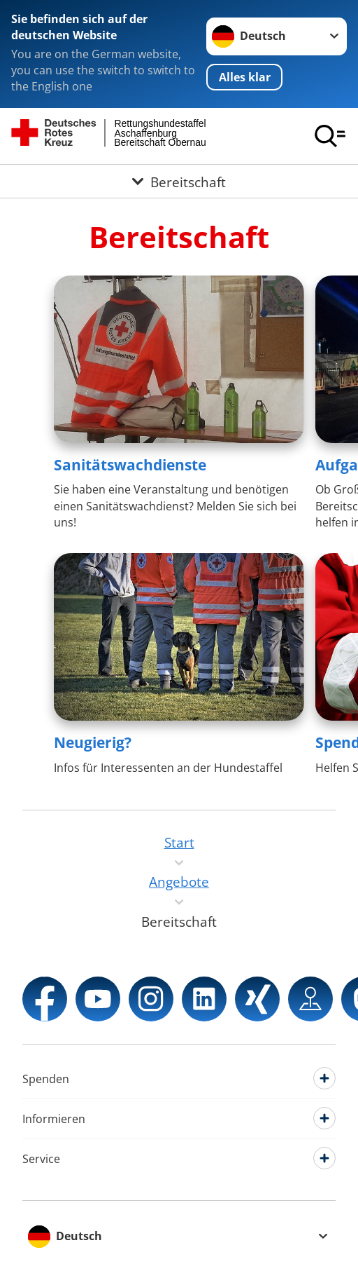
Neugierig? (92, 742)
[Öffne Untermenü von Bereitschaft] (179, 181)
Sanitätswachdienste (130, 465)
